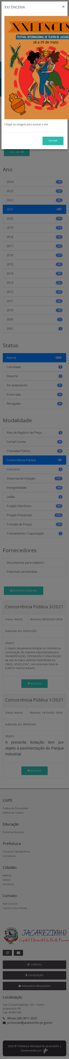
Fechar (53, 140)
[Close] (63, 6)
